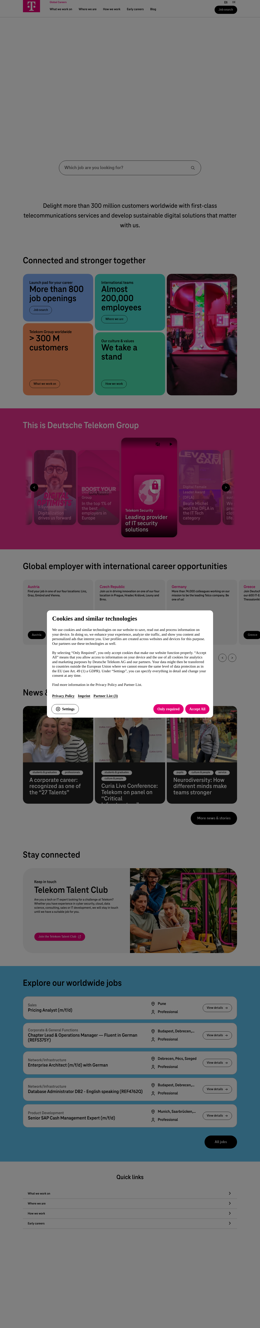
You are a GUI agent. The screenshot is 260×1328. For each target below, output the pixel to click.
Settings (65, 709)
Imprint (84, 696)
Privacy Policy (63, 696)
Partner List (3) (105, 696)
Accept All (197, 709)
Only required (168, 709)
